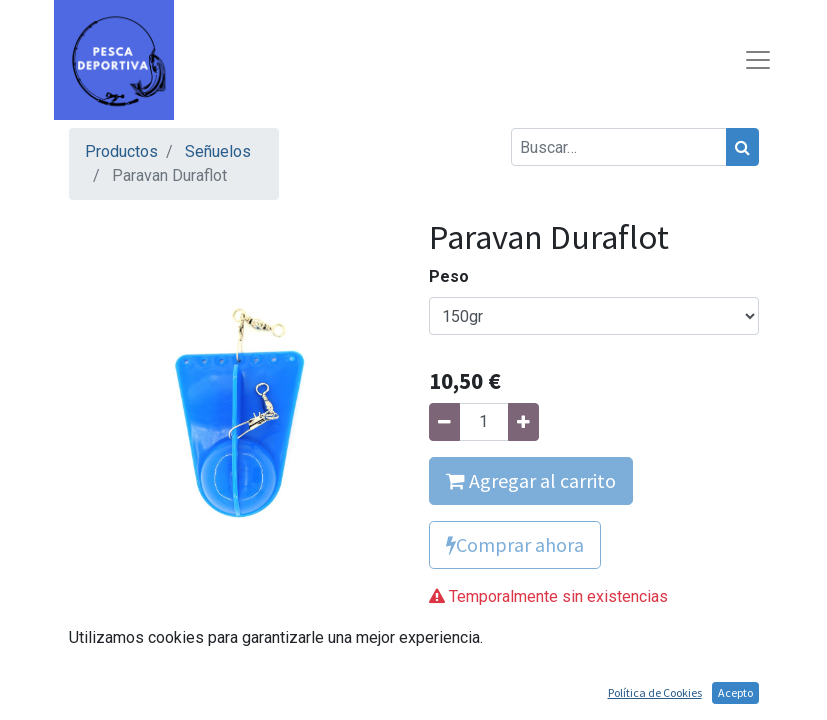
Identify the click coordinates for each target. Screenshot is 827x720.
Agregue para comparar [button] (532, 644)
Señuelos (218, 151)
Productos (121, 151)
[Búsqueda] (742, 147)
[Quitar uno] (444, 422)
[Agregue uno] (523, 422)
